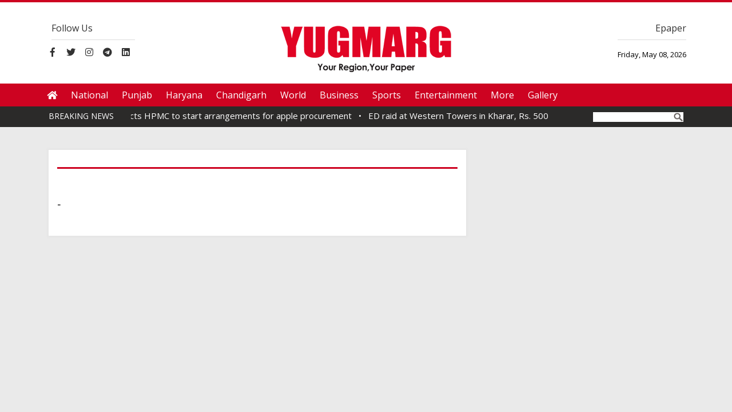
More (502, 95)
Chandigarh (241, 95)
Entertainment (446, 95)
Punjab (137, 95)
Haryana (184, 95)
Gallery (543, 95)
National (89, 95)
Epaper (670, 28)
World (293, 95)
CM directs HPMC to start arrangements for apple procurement (231, 115)
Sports (386, 95)
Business (339, 95)
